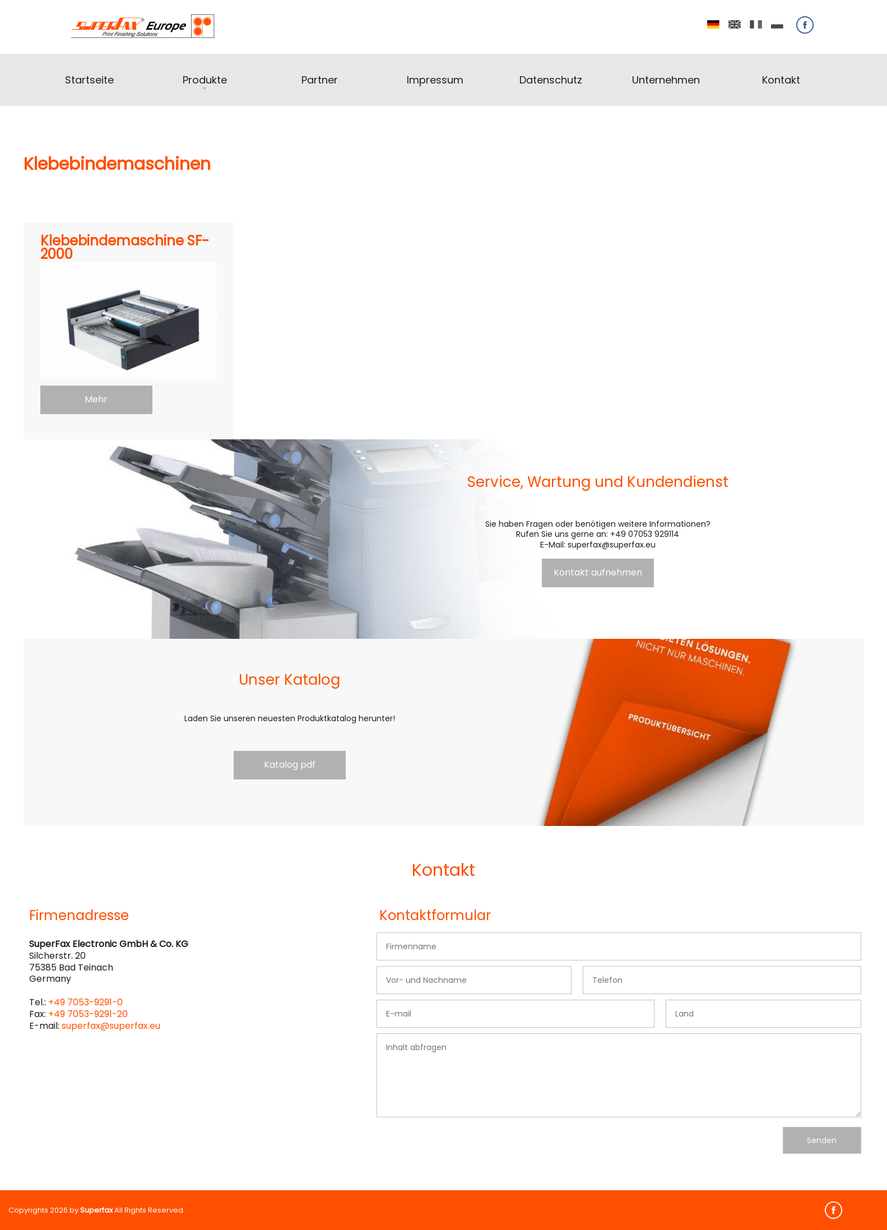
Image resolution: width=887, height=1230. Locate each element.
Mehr (96, 399)
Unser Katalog (289, 680)
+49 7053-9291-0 (85, 1002)
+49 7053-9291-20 (88, 1014)
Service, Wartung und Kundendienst (597, 482)
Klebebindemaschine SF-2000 (124, 248)
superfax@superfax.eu (111, 1025)
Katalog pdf (289, 764)
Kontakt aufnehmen (598, 572)
